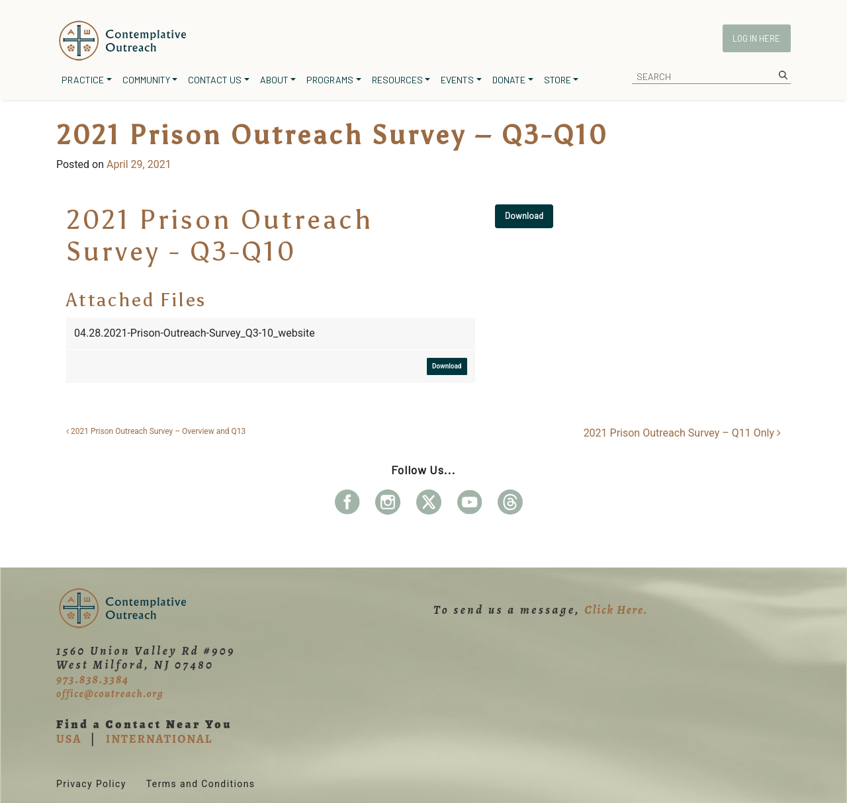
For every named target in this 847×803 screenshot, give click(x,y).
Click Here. (616, 610)
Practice (83, 79)
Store (557, 79)
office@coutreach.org (109, 694)
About (274, 79)
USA (68, 739)
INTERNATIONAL (159, 739)
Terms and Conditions (200, 784)
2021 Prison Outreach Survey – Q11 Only (682, 433)
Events (457, 79)
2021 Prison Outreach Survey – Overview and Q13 (155, 431)
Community (146, 79)
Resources (397, 79)
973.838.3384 (92, 679)
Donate (508, 79)
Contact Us (215, 79)
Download (524, 215)
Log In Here (756, 38)
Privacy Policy (91, 784)
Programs (329, 79)
